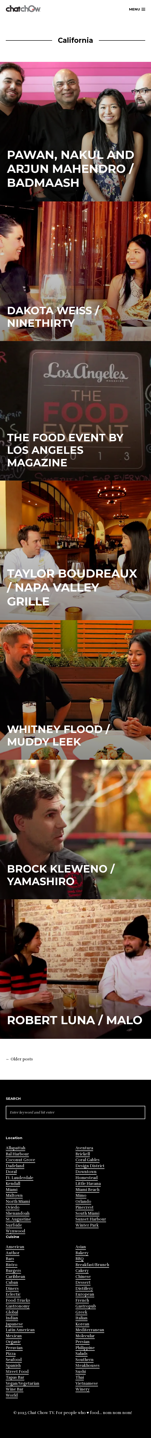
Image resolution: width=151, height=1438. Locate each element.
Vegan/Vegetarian (22, 1383)
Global (12, 1312)
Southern (85, 1359)
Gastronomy (18, 1306)
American (15, 1246)
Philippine (85, 1347)
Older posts (19, 1059)
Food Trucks (18, 1300)
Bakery (82, 1253)
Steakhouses (88, 1365)
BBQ (80, 1258)
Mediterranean (90, 1330)
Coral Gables (88, 1159)
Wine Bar (14, 1389)
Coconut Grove (20, 1159)
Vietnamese (87, 1383)
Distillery (84, 1288)
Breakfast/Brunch (92, 1264)
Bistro (11, 1264)
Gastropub (86, 1306)
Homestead (87, 1177)
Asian (81, 1246)
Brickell (83, 1154)
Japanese (14, 1324)
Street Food (17, 1371)
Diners (12, 1288)
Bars (10, 1258)
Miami (11, 1189)
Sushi (81, 1371)
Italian (82, 1318)
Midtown (14, 1195)
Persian (83, 1341)
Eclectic (13, 1294)
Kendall (13, 1183)
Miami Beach (87, 1189)
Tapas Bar (15, 1377)
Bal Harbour (17, 1154)
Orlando (83, 1201)
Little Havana (88, 1183)
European (85, 1294)
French (82, 1300)
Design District (90, 1166)
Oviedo (12, 1207)
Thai (80, 1377)
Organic (13, 1341)
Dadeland (15, 1166)
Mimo (81, 1195)
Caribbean (15, 1276)
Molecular (85, 1336)
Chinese (83, 1276)
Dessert (83, 1282)
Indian (12, 1318)
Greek (81, 1312)
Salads (82, 1353)
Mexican (14, 1336)
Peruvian (14, 1347)
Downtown (86, 1171)
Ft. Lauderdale (19, 1177)
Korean (82, 1324)
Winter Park (87, 1225)
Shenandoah (17, 1213)
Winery (83, 1389)
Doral (11, 1171)
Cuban (12, 1282)
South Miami (87, 1213)
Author (12, 1253)
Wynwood (15, 1231)
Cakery (82, 1270)
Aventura (84, 1148)
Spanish (13, 1365)
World (12, 1395)
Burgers (13, 1270)
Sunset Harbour (91, 1219)
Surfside (14, 1225)
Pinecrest (85, 1207)
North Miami (18, 1201)
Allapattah (15, 1148)
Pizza (11, 1353)
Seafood (14, 1359)
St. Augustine (18, 1219)
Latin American (20, 1330)
